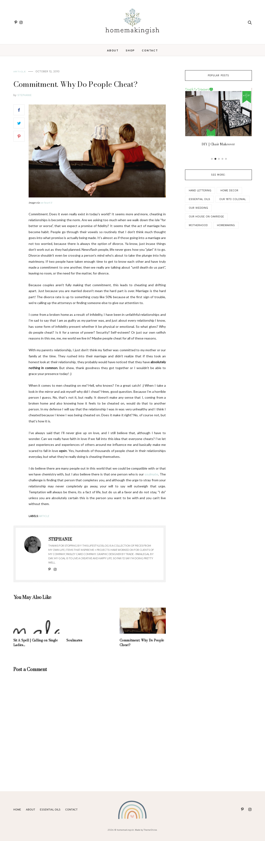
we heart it (46, 202)
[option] (218, 118)
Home (17, 810)
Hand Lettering (200, 190)
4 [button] (222, 159)
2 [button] (215, 159)
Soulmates (74, 640)
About (113, 51)
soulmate (151, 474)
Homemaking (226, 225)
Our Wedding (198, 207)
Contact (150, 51)
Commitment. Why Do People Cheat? (142, 643)
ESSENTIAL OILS (50, 810)
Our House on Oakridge (206, 216)
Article (19, 71)
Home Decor (229, 190)
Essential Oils (199, 199)
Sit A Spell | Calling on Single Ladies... (35, 643)
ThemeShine (150, 830)
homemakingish (125, 830)
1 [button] (212, 159)
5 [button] (226, 159)
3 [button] (219, 159)
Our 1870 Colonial (232, 199)
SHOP (130, 51)
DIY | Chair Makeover (218, 144)
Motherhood (198, 225)
